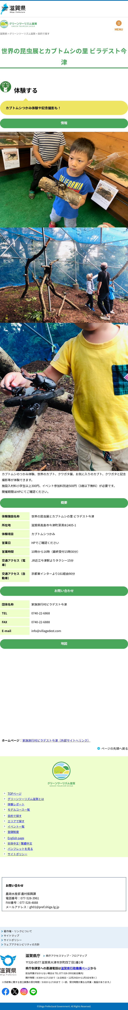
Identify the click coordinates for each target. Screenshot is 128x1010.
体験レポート (16, 804)
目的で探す (44, 33)
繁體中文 (26, 843)
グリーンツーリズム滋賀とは (26, 799)
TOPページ (14, 793)
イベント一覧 (16, 826)
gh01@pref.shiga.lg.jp (44, 907)
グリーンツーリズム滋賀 (22, 33)
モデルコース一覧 (19, 809)
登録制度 (13, 832)
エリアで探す (16, 821)
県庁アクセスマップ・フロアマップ (66, 955)
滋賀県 (3, 33)
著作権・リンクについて (18, 931)
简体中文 (13, 843)
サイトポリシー (17, 854)
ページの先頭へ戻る (114, 748)
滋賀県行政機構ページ (76, 968)
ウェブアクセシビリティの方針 (22, 944)
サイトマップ (11, 935)
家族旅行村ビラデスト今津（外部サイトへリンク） (56, 740)
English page (16, 838)
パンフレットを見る (20, 849)
